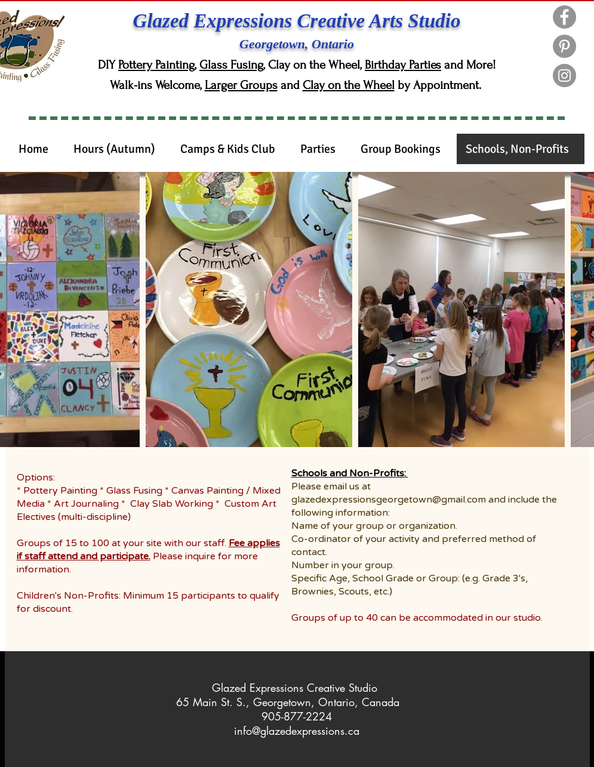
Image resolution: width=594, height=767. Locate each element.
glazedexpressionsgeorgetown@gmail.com (388, 500)
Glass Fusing (231, 65)
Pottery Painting (156, 65)
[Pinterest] (564, 46)
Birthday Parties (403, 65)
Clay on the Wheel (349, 85)
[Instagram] (564, 75)
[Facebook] (564, 17)
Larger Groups (241, 85)
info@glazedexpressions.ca (296, 730)
